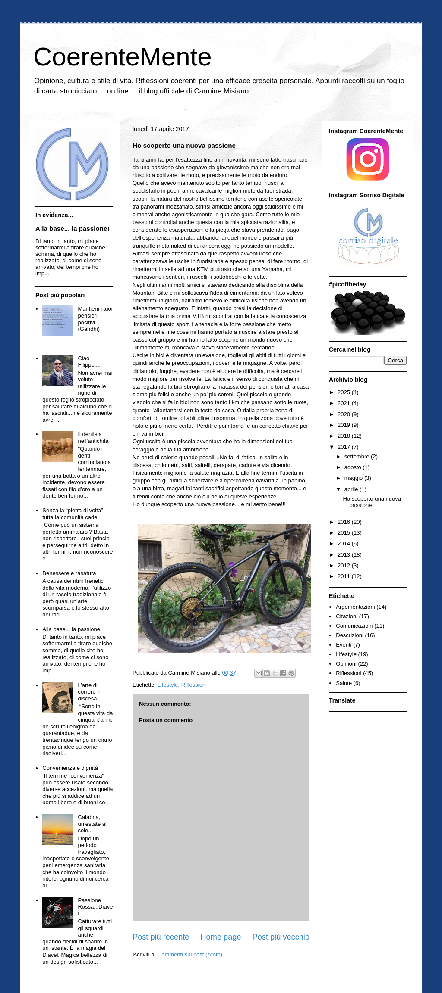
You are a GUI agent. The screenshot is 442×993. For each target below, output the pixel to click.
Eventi (343, 644)
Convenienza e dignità (70, 768)
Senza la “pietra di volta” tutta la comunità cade (72, 513)
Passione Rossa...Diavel (95, 907)
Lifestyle (168, 685)
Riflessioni (194, 685)
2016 (345, 522)
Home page (220, 937)
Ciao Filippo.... (89, 361)
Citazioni (346, 616)
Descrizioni (349, 635)
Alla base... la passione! (72, 228)
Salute (344, 683)
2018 (345, 436)
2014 (345, 543)
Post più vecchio (281, 937)
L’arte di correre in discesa (89, 692)
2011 (345, 576)
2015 (345, 532)
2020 (345, 414)
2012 (345, 565)
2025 (345, 392)
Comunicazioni (354, 626)
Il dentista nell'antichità (93, 437)
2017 (345, 447)
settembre (357, 456)
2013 (345, 554)
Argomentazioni (355, 607)
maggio (354, 478)
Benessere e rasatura (69, 573)
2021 (345, 403)
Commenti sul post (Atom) (190, 954)
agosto (353, 467)
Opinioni (346, 663)
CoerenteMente (122, 56)
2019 (345, 425)
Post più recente (161, 937)
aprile (352, 489)
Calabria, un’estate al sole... (92, 824)
